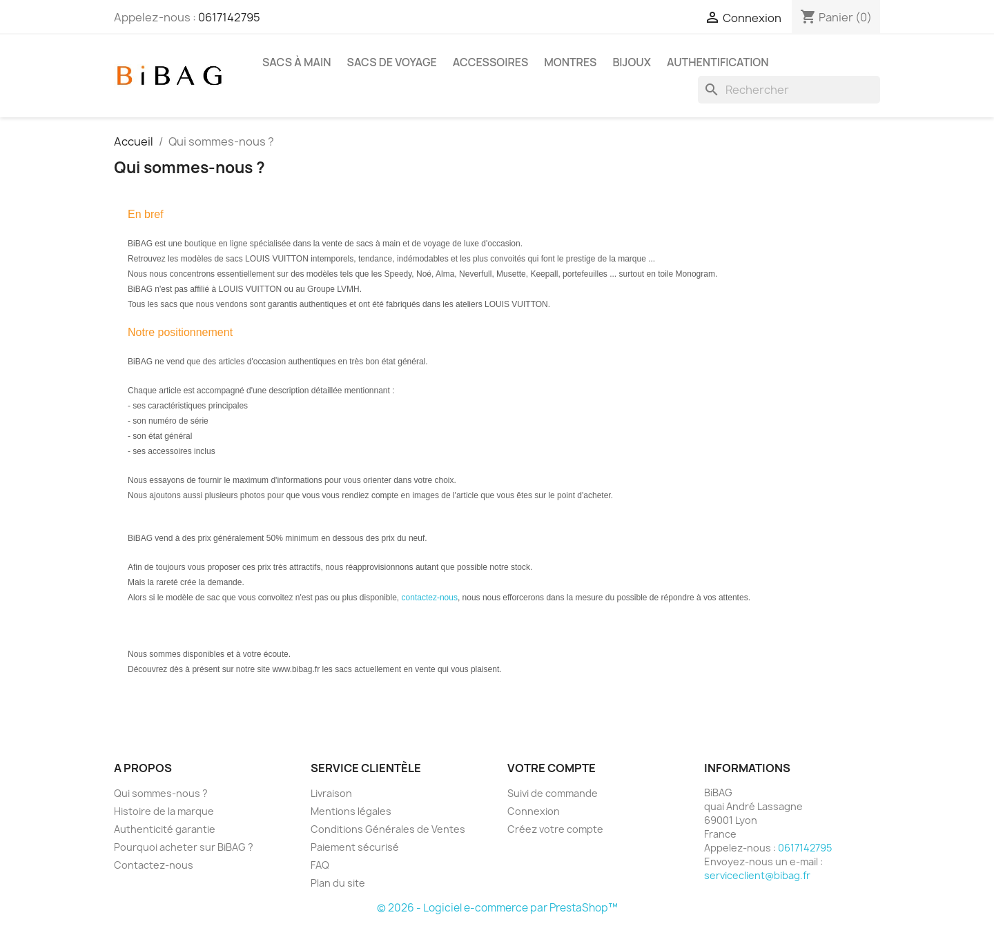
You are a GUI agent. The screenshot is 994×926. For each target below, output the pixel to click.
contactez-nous (430, 597)
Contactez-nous (153, 864)
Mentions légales (351, 811)
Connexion (533, 811)
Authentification (718, 62)
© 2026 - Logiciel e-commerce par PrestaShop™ (497, 907)
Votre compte (551, 768)
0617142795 (229, 17)
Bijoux (631, 62)
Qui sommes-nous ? (161, 793)
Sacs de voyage (392, 62)
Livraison (331, 793)
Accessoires (490, 62)
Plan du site (338, 882)
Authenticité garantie (164, 829)
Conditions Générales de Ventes (388, 829)
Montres (570, 62)
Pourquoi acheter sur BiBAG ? (183, 847)
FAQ (320, 864)
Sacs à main (296, 62)
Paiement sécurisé (355, 847)
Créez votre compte (555, 829)
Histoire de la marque (164, 811)
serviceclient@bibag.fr (757, 875)
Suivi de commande (552, 793)
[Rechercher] (789, 90)
